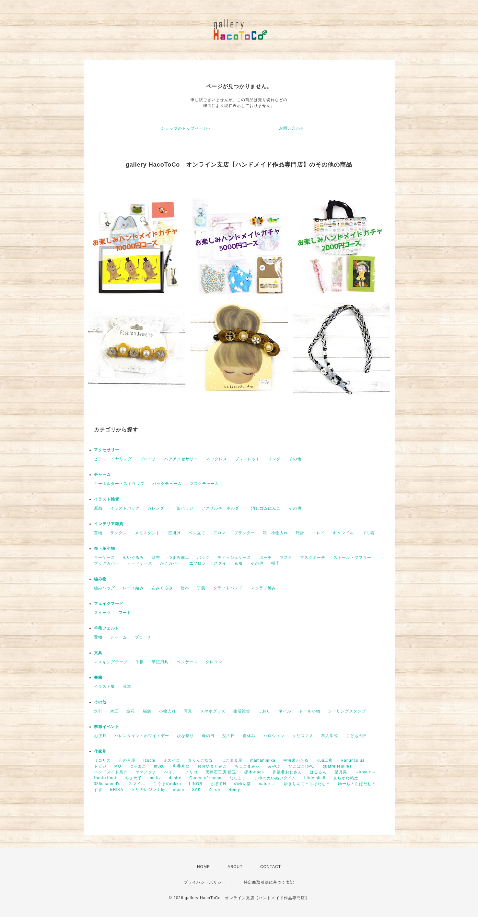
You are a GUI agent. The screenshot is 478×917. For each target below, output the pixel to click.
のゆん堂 (242, 784)
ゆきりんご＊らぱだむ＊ (307, 784)
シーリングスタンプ (347, 711)
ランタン (118, 533)
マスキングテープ (111, 662)
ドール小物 (309, 711)
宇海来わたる (296, 760)
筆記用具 (160, 662)
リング (274, 459)
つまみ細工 (178, 557)
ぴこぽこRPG (301, 766)
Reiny (234, 789)
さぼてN (218, 784)
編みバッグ (104, 588)
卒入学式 (329, 736)
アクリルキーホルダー (222, 508)
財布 (156, 557)
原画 (98, 508)
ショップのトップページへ (186, 128)
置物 (98, 533)
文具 (98, 653)
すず (98, 789)
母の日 (208, 736)
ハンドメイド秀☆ (111, 772)
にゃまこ (137, 766)
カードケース (139, 563)
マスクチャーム (204, 483)
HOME (203, 866)
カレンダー (158, 508)
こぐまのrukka (167, 784)
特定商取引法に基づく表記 (269, 882)
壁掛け (174, 533)
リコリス (102, 760)
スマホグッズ (213, 711)
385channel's (107, 784)
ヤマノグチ (146, 772)
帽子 (275, 563)
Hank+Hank (105, 778)
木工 (114, 711)
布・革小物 (104, 548)
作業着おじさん (287, 772)
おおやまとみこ (212, 766)
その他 (295, 459)
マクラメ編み (263, 588)
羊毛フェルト (106, 628)
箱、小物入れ (275, 533)
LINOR (196, 784)
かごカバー (170, 563)
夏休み (249, 736)
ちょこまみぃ (247, 766)
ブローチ (148, 459)
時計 (300, 533)
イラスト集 (104, 686)
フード (125, 612)
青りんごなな (200, 760)
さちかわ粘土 (345, 778)
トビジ (100, 766)
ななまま (237, 778)
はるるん (318, 772)
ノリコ (191, 772)
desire (175, 778)
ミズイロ (171, 760)
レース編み (133, 588)
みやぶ (274, 766)
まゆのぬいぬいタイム (275, 778)
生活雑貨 (241, 711)
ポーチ (265, 557)
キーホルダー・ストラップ (119, 483)
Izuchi (149, 760)
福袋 (147, 711)
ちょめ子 (133, 778)
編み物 (100, 579)
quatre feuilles (337, 766)
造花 (130, 711)
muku (159, 766)
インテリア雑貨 (108, 524)
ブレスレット (247, 459)
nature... (267, 784)
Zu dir (215, 789)
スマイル (136, 784)
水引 (98, 711)
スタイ (220, 563)
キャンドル (343, 533)
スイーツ (102, 612)
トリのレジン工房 (148, 789)
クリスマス (302, 736)
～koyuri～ (365, 772)
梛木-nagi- (254, 772)
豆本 (127, 686)
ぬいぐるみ (133, 557)
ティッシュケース (234, 557)
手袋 (201, 588)
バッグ (203, 557)
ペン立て (197, 533)
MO (117, 766)
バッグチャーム (167, 483)
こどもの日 (356, 736)
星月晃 (340, 772)
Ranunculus (352, 760)
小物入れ (167, 711)
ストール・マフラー (352, 557)
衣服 (238, 563)
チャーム (102, 474)
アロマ (219, 533)
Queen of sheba (205, 778)
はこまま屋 (231, 760)
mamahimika (262, 760)
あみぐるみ (162, 588)
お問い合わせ (291, 128)
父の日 (228, 736)
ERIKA (116, 789)
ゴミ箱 (368, 533)
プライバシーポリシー (205, 882)
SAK (196, 789)
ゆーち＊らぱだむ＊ (357, 784)
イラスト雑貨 (106, 499)
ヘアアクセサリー (181, 459)
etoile (178, 789)
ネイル (285, 711)
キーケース (104, 557)
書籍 (98, 677)
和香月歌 (181, 766)
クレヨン (213, 662)
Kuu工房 (325, 760)
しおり (264, 711)
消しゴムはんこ (266, 508)
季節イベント (106, 726)
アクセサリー (106, 450)
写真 (188, 711)
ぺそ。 (170, 772)
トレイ (318, 533)
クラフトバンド (228, 588)
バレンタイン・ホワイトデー (141, 736)
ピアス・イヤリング (113, 459)
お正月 (100, 736)
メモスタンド (147, 533)
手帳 (139, 662)
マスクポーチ (312, 557)
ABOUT (234, 866)
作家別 (100, 751)
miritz (155, 778)
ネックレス (216, 459)
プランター (244, 533)
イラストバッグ (125, 508)
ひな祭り (185, 736)
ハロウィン (274, 736)
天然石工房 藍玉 (220, 772)
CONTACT (270, 866)
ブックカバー (106, 563)
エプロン (197, 563)
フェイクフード (108, 603)
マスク (286, 557)
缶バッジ (185, 508)
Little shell (314, 778)
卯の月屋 (127, 760)
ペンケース (187, 662)
